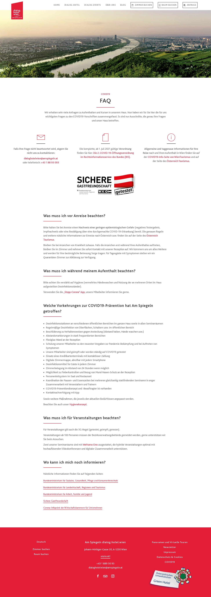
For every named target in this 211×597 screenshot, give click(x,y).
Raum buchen (41, 554)
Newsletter (169, 547)
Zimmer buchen (41, 549)
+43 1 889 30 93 (105, 563)
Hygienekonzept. (78, 404)
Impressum (170, 552)
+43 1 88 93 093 (50, 162)
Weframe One (90, 444)
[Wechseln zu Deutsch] (41, 541)
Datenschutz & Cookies (170, 557)
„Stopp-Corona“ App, (74, 291)
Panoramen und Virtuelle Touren (170, 542)
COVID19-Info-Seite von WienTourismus (169, 156)
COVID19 (170, 562)
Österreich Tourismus (178, 160)
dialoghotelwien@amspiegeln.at (41, 158)
